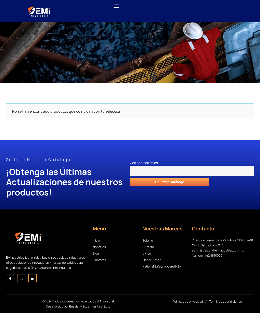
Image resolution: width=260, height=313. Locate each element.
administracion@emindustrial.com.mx (218, 250)
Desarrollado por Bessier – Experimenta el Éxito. (78, 306)
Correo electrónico (192, 166)
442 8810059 (213, 255)
